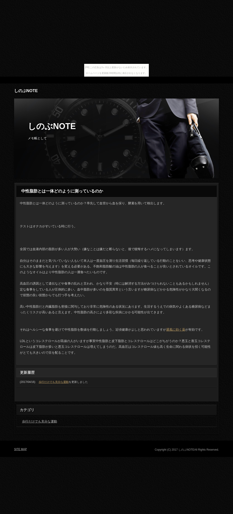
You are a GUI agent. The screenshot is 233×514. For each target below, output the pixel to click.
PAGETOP (206, 396)
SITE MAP (208, 80)
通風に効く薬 (175, 329)
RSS (189, 80)
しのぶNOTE (26, 90)
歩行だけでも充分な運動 (54, 382)
